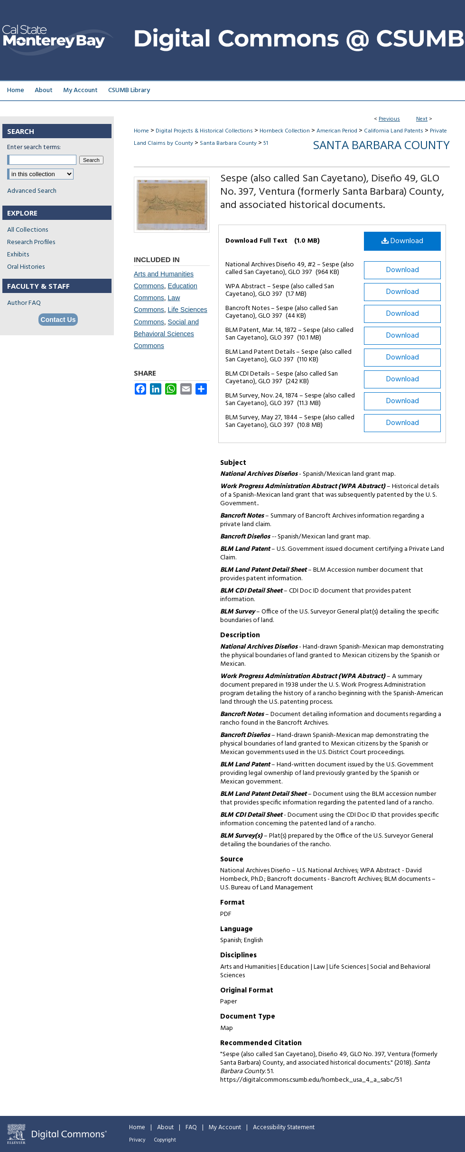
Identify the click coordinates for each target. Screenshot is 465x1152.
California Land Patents (393, 131)
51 (265, 143)
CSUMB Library (129, 90)
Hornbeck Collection (285, 131)
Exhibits (18, 254)
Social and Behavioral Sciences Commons (166, 333)
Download (402, 241)
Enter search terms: (34, 147)
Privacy (137, 1140)
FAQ (191, 1128)
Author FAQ (24, 303)
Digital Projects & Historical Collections (204, 131)
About (165, 1128)
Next (422, 119)
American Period (336, 131)
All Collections (27, 230)
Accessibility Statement (284, 1128)
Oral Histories (26, 267)
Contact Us (58, 319)
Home (141, 131)
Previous (389, 119)
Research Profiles (31, 242)
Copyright (165, 1140)
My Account (225, 1128)
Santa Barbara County (228, 143)
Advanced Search (31, 191)
